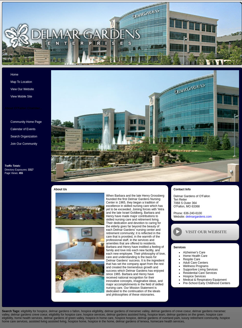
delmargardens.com (199, 216)
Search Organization (24, 136)
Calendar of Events (23, 129)
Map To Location (21, 82)
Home (14, 74)
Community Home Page (26, 122)
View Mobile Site (21, 96)
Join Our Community (24, 143)
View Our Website (22, 89)
